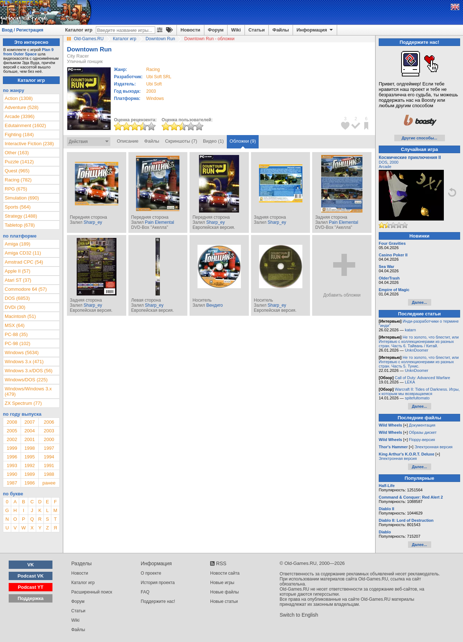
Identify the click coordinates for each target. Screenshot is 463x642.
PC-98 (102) (17, 343)
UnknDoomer (416, 350)
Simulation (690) (22, 198)
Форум (216, 30)
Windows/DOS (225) (26, 379)
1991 (49, 465)
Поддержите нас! (158, 601)
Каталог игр (78, 30)
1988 (49, 474)
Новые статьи (224, 601)
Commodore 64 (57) (26, 289)
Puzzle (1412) (19, 161)
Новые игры (222, 582)
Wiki (236, 30)
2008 (12, 422)
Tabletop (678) (20, 225)
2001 (29, 439)
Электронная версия (434, 447)
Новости (190, 30)
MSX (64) (15, 325)
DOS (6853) (17, 298)
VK (30, 564)
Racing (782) (18, 179)
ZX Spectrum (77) (23, 403)
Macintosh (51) (20, 316)
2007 (29, 422)
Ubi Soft (154, 84)
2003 (151, 91)
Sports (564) (18, 207)
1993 (12, 465)
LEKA (410, 382)
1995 (29, 457)
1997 (49, 448)
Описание (128, 141)
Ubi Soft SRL (158, 76)
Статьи (257, 30)
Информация (315, 30)
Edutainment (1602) (25, 125)
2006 (49, 422)
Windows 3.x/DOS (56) (28, 370)
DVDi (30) (15, 307)
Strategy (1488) (21, 216)
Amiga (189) (17, 244)
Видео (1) (213, 141)
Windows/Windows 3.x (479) (28, 391)
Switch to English (299, 615)
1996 (12, 457)
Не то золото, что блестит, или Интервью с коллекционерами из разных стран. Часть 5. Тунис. (419, 361)
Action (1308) (19, 98)
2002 (12, 439)
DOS (383, 162)
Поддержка (31, 598)
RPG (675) (16, 189)
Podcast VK (30, 576)
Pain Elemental (159, 222)
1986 (29, 483)
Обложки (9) (243, 141)
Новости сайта (224, 573)
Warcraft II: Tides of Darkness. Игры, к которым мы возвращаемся (419, 391)
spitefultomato (417, 398)
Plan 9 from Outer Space (28, 51)
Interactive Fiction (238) (29, 143)
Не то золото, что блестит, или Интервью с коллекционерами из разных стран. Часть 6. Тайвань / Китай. (419, 341)
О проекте (151, 573)
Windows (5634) (22, 352)
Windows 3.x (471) (24, 361)
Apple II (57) (17, 271)
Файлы (280, 30)
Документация (422, 425)
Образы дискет (423, 432)
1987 (12, 483)
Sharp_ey (93, 222)
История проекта (158, 582)
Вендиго (214, 305)
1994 (49, 457)
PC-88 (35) (16, 334)
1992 (29, 465)
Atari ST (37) (18, 280)
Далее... (419, 302)
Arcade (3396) (19, 116)
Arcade (385, 166)
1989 (29, 474)
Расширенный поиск (91, 592)
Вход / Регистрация (22, 30)
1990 (12, 474)
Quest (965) (17, 170)
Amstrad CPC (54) (24, 262)
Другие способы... (419, 138)
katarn (410, 330)
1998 (29, 448)
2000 (49, 439)
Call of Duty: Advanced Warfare (422, 377)
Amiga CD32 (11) (23, 253)
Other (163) (17, 152)
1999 (12, 448)
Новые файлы (224, 592)
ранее (48, 483)
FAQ (145, 592)
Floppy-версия (422, 439)
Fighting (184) (19, 134)
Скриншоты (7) (181, 141)
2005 (12, 430)
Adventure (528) (21, 107)
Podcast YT (30, 587)
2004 (29, 430)
